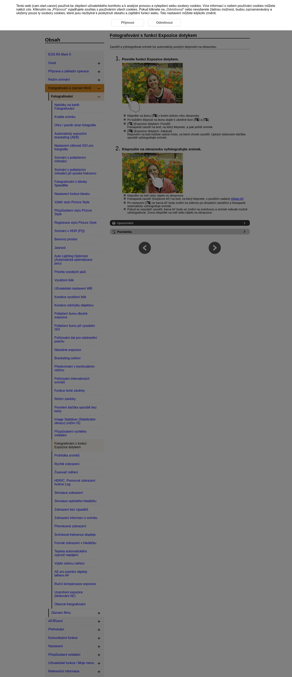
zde (28, 9)
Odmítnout (175, 9)
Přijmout (59, 9)
